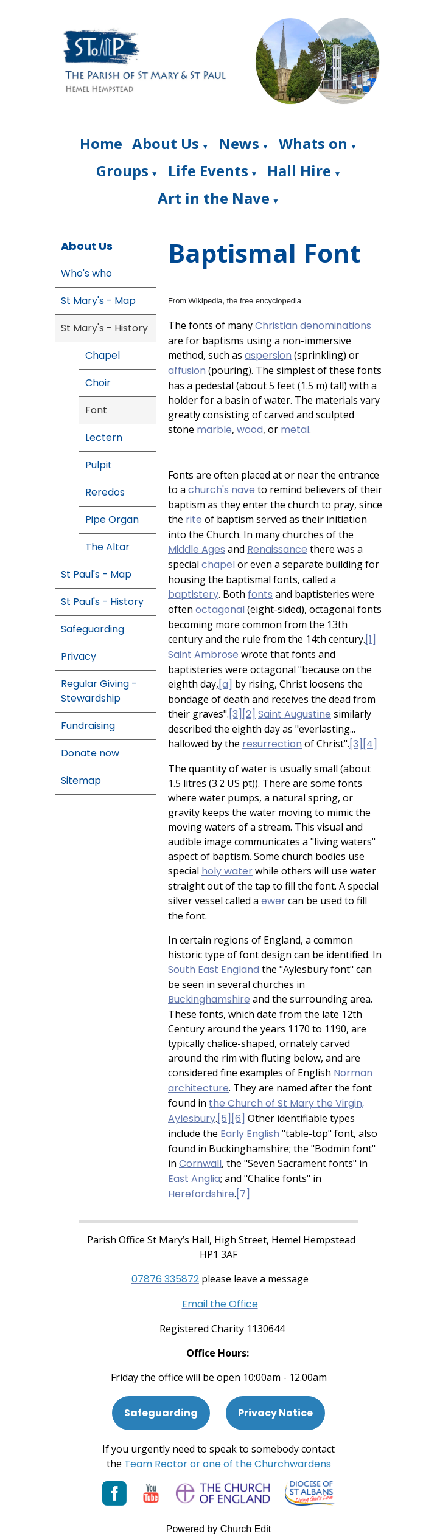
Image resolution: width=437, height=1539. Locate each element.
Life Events (208, 171)
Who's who (86, 273)
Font (96, 410)
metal (295, 430)
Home (101, 143)
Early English (249, 1134)
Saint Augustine (294, 714)
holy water (227, 871)
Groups (122, 171)
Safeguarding (92, 629)
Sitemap (81, 780)
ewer (273, 901)
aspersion (268, 355)
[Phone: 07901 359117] (165, 1279)
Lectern (103, 437)
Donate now (90, 753)
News (238, 143)
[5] (224, 1119)
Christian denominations (313, 326)
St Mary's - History (104, 328)
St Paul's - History (102, 602)
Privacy (78, 656)
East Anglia (194, 1179)
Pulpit (98, 465)
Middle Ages (196, 549)
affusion (187, 371)
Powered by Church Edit (218, 1529)
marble (214, 430)
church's (208, 490)
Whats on (313, 143)
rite (194, 520)
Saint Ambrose (203, 655)
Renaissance (277, 549)
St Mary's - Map (98, 301)
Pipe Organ (112, 520)
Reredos (105, 492)
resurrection (272, 744)
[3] (235, 714)
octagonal (220, 610)
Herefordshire (201, 1194)
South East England (213, 970)
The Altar (107, 547)
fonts (260, 594)
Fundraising (88, 726)
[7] (243, 1194)
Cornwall (200, 1164)
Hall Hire (299, 171)
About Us (165, 143)
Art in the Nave (214, 198)
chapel (218, 565)
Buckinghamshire (209, 999)
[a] (225, 684)
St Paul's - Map (96, 574)
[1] (370, 639)
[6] (238, 1119)
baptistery (193, 594)
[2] (249, 714)
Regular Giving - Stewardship (99, 691)
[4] (370, 744)
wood (250, 430)
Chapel (102, 355)
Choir (98, 383)
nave (243, 490)
